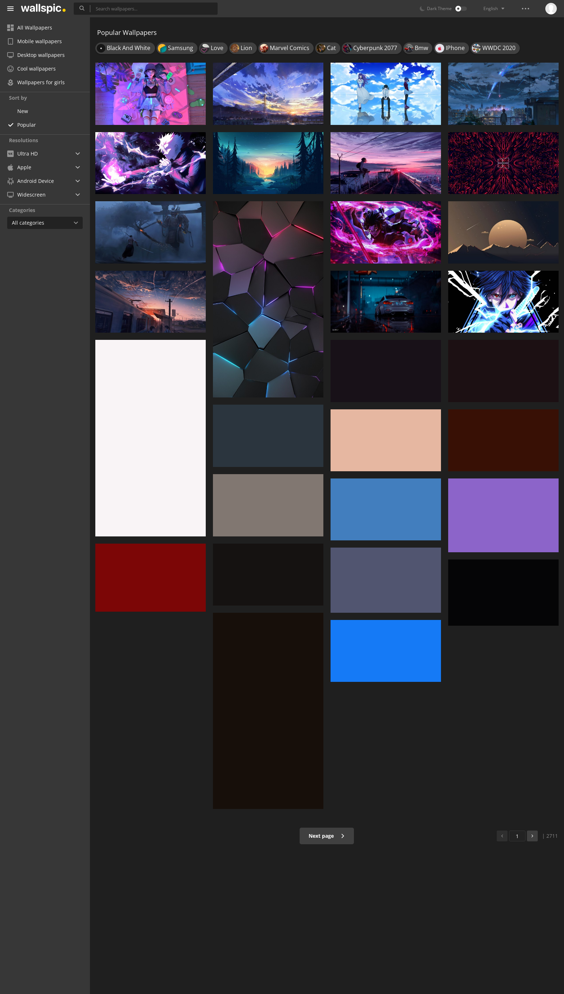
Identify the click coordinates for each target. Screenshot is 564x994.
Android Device (30, 181)
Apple (19, 167)
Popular (26, 124)
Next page (327, 835)
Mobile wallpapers (34, 41)
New (22, 111)
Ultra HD (22, 153)
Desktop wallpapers (36, 54)
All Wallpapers (29, 27)
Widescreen (26, 194)
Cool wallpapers (31, 68)
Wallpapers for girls (36, 82)
